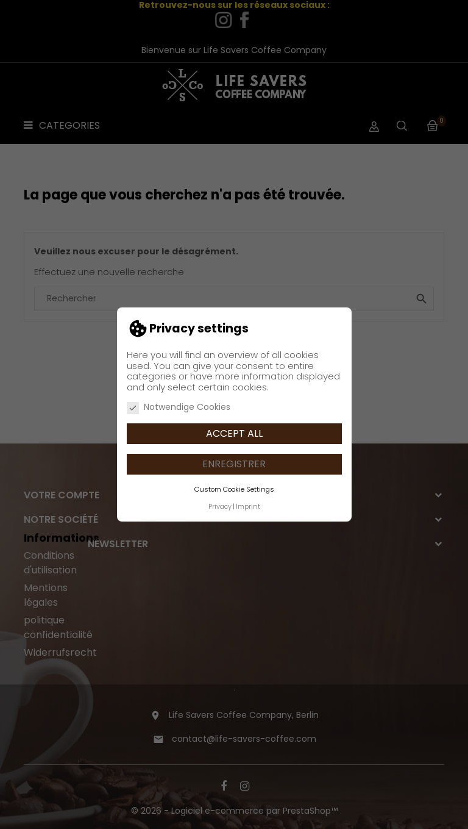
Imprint (248, 506)
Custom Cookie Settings (234, 489)
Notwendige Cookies (178, 407)
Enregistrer (234, 464)
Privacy (220, 506)
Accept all (234, 433)
